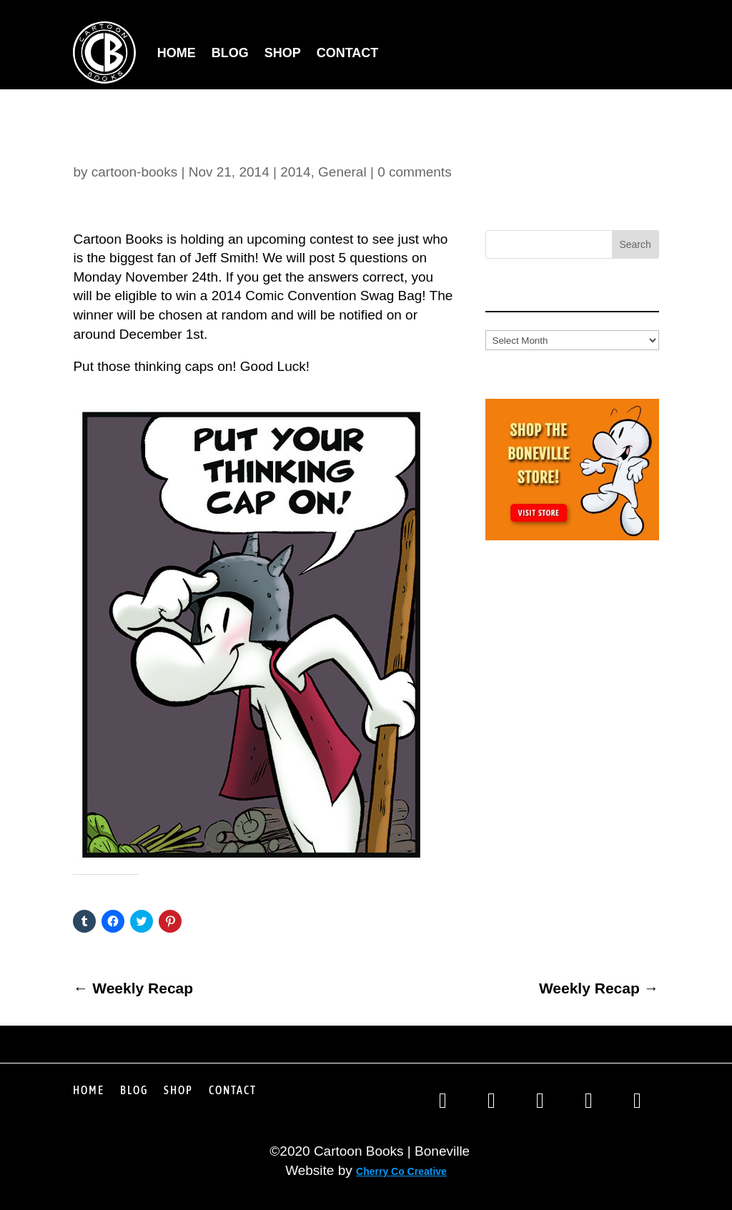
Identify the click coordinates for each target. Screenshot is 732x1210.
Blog (230, 53)
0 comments (414, 171)
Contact (348, 53)
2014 (295, 171)
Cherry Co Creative (401, 1171)
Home (176, 53)
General (342, 171)
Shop (282, 53)
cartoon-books (134, 171)
